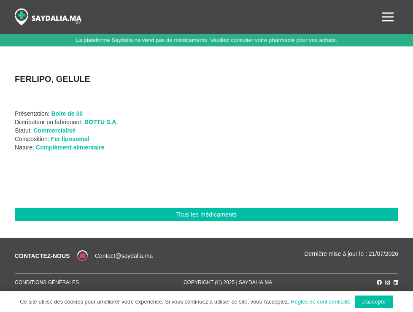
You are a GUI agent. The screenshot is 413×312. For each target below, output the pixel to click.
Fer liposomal (70, 139)
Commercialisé (54, 130)
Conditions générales (47, 282)
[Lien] (48, 16)
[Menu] (387, 16)
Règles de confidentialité (321, 301)
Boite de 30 (67, 113)
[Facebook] (379, 282)
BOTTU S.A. (101, 122)
